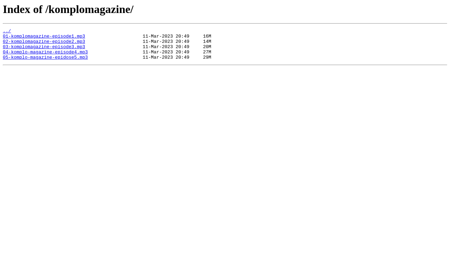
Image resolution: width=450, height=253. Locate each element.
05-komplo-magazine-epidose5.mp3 (45, 63)
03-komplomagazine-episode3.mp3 (44, 50)
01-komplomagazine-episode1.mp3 (44, 38)
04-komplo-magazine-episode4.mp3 (45, 57)
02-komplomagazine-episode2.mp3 (44, 44)
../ (7, 31)
